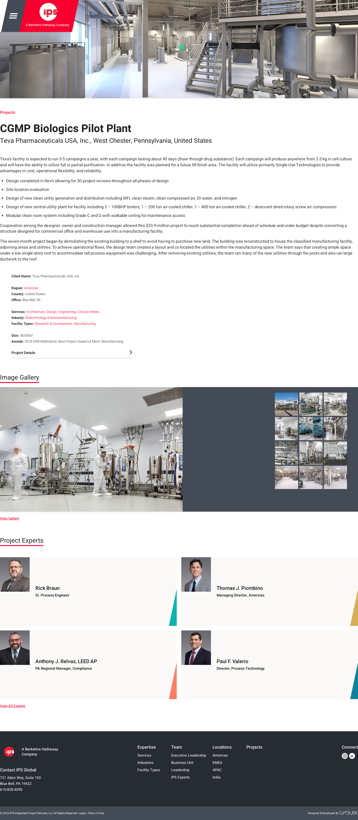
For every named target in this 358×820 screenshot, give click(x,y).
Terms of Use (96, 813)
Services (144, 755)
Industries (145, 762)
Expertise (146, 747)
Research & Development (53, 323)
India (217, 777)
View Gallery (9, 518)
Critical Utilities (88, 311)
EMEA (217, 762)
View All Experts (12, 706)
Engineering (67, 311)
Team (176, 747)
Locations (222, 747)
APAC (217, 770)
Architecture (35, 311)
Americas (31, 288)
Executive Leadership (188, 755)
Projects (7, 112)
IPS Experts (180, 777)
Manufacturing (85, 323)
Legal (82, 813)
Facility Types (148, 770)
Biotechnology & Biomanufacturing (51, 317)
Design (52, 311)
